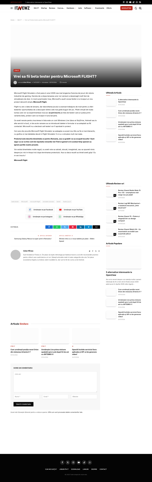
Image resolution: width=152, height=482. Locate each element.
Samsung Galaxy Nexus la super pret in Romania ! (33, 239)
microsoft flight (35, 201)
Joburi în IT (64, 469)
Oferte (109, 8)
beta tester (15, 201)
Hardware (70, 8)
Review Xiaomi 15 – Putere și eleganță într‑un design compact (129, 218)
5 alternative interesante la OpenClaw (38, 2)
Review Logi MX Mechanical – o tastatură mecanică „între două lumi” (129, 205)
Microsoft (24, 201)
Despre (94, 469)
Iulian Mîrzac (27, 82)
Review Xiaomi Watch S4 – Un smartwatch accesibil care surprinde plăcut (129, 231)
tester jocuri (67, 201)
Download (75, 469)
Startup (44, 8)
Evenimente (99, 8)
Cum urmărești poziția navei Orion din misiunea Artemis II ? (25, 350)
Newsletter (126, 8)
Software (87, 8)
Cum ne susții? (51, 469)
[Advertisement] (55, 292)
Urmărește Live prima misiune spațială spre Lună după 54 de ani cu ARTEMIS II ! (55, 351)
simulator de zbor (48, 201)
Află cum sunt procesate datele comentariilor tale (65, 412)
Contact (103, 469)
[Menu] (12, 8)
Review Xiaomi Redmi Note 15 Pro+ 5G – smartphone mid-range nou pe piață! (129, 192)
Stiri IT (36, 8)
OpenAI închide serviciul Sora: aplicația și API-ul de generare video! (84, 351)
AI (72, 346)
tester (59, 201)
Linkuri (86, 469)
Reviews (52, 8)
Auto (80, 8)
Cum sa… (61, 8)
